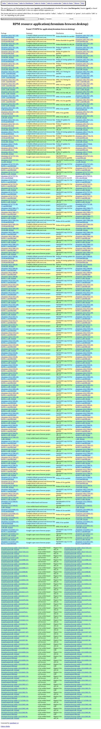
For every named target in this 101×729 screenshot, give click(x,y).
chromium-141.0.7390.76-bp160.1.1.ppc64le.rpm (84, 470)
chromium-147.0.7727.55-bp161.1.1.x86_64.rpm (84, 189)
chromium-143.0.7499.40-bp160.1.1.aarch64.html (9, 402)
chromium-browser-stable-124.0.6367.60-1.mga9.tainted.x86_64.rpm (77, 641)
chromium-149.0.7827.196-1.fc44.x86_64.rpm (84, 56)
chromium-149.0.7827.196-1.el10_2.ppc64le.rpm (84, 100)
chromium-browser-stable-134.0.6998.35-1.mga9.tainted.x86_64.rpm (77, 577)
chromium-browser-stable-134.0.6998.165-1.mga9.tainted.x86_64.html (15, 564)
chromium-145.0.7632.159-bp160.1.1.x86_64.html (10, 289)
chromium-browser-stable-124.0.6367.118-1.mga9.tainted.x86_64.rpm (78, 637)
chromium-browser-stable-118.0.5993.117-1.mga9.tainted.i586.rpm (78, 681)
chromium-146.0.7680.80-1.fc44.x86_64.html (9, 265)
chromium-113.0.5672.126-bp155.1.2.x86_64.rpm (84, 538)
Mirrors (76, 3)
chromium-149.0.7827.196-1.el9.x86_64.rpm (84, 117)
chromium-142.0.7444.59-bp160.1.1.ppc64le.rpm (84, 430)
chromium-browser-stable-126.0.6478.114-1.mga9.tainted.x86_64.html (15, 609)
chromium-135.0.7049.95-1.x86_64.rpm (84, 506)
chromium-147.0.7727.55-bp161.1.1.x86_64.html (9, 189)
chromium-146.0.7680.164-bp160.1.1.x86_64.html (10, 241)
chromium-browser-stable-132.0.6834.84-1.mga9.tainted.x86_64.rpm (77, 589)
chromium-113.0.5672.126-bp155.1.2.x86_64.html (10, 538)
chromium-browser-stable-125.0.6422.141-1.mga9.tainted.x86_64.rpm (78, 617)
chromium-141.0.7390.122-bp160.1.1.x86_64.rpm (84, 450)
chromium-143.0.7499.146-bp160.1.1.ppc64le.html (10, 394)
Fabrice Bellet (5, 726)
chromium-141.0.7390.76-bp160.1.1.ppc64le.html (9, 470)
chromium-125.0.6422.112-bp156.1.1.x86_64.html (10, 534)
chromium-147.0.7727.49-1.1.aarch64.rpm (84, 205)
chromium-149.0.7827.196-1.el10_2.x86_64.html (10, 104)
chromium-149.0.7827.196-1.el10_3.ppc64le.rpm (84, 80)
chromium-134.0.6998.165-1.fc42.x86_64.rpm (84, 518)
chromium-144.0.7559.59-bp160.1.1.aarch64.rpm (84, 366)
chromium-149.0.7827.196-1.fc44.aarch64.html (10, 48)
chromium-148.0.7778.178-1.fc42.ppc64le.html (10, 137)
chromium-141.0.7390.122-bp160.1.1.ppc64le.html (10, 446)
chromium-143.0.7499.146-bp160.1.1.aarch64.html (10, 390)
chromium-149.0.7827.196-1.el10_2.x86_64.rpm (84, 104)
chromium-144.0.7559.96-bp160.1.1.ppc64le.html (9, 358)
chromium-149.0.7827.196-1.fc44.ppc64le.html (10, 52)
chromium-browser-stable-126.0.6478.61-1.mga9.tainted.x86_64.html (14, 613)
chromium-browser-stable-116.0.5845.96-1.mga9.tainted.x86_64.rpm (77, 717)
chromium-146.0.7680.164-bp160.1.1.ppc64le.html (10, 237)
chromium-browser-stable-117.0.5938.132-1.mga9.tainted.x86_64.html (15, 701)
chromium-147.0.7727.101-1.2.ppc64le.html (10, 157)
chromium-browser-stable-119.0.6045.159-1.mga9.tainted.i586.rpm (78, 673)
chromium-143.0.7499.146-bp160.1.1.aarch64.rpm (84, 390)
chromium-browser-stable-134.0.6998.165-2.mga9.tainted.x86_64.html (15, 560)
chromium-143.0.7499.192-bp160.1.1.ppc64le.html (10, 382)
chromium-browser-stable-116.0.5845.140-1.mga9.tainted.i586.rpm (78, 705)
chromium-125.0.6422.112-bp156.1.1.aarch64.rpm (84, 530)
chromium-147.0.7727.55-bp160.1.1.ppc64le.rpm (84, 197)
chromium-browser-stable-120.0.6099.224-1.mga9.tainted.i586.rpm (78, 649)
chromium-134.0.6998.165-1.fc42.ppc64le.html (10, 514)
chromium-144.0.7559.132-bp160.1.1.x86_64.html (10, 337)
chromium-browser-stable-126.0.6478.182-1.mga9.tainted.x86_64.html (15, 601)
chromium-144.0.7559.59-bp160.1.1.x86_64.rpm (84, 374)
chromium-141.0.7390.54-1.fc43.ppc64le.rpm (84, 482)
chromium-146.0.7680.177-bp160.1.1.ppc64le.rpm (84, 213)
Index (4, 3)
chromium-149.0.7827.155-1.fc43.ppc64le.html (10, 125)
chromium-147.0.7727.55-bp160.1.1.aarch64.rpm (84, 193)
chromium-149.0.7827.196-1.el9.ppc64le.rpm (84, 113)
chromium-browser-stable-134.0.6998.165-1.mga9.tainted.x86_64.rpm (78, 564)
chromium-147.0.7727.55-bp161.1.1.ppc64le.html (9, 185)
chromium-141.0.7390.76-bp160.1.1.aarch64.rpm (84, 466)
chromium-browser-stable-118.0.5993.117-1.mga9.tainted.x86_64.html (14, 685)
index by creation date (54, 3)
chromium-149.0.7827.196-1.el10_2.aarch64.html (10, 96)
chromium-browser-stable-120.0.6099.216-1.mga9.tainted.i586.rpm (78, 657)
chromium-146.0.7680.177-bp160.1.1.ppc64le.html (10, 213)
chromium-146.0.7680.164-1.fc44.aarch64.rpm (84, 221)
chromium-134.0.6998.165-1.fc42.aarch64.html (10, 510)
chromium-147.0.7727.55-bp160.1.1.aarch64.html (9, 193)
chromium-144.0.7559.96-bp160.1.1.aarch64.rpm (84, 354)
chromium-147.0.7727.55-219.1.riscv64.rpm (84, 177)
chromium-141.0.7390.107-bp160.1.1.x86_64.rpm (84, 462)
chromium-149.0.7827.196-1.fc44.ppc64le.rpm (84, 52)
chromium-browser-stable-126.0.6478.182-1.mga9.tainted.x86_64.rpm (78, 601)
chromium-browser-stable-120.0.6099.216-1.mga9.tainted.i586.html (15, 657)
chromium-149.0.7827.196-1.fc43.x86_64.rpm (84, 68)
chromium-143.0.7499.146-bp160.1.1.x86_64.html (10, 398)
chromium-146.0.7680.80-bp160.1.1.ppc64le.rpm (84, 273)
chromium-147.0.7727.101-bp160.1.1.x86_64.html (10, 173)
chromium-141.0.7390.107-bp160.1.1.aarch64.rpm (84, 454)
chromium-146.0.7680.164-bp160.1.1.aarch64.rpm (84, 233)
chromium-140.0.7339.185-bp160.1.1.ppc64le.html (10, 494)
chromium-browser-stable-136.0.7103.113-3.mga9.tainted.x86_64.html (15, 548)
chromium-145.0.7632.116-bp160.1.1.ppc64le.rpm (84, 297)
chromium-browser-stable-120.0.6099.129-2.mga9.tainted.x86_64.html (15, 669)
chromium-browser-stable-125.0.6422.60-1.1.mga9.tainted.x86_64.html (14, 629)
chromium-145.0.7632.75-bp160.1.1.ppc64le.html (9, 321)
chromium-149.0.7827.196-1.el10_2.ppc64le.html (10, 100)
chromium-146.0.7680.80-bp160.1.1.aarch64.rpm (84, 269)
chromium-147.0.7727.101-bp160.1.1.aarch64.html (10, 165)
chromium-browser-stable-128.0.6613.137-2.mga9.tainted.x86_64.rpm (78, 593)
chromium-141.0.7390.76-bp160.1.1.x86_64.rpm (84, 474)
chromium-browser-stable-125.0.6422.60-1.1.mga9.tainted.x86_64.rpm (77, 629)
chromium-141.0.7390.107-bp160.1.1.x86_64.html (10, 462)
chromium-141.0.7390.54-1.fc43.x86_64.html (9, 486)
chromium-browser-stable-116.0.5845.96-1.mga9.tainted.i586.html (14, 713)
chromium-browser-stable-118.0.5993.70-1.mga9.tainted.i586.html (14, 689)
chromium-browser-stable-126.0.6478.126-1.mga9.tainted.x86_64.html (15, 605)
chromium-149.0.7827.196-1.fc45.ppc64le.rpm (84, 40)
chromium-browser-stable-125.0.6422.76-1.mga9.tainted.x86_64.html (14, 625)
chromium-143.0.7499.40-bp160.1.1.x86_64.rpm (84, 410)
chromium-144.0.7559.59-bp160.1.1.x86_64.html (9, 374)
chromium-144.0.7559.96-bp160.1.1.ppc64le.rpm (84, 358)
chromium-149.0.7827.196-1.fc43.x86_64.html (10, 68)
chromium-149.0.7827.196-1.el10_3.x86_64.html (10, 88)
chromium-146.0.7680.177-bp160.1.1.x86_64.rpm (84, 217)
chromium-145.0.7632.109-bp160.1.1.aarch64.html (10, 305)
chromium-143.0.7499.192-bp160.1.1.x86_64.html (10, 386)
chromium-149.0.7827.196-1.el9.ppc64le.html (10, 113)
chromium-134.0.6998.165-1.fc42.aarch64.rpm (84, 510)
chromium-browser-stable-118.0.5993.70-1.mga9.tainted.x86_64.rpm (77, 693)
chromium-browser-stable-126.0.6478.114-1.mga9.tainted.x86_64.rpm (78, 609)
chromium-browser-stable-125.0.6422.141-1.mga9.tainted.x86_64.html (15, 617)
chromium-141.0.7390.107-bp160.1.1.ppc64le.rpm (84, 458)
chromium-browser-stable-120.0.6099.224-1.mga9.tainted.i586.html (15, 649)
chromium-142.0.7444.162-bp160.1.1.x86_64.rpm (84, 422)
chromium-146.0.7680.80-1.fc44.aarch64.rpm (84, 257)
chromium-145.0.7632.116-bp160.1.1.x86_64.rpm (84, 301)
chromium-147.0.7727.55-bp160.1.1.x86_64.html (9, 201)
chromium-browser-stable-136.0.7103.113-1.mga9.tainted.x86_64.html (15, 556)
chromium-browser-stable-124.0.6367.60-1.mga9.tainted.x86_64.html (14, 641)
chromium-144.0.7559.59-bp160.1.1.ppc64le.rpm (84, 370)
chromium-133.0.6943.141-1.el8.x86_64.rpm (84, 526)
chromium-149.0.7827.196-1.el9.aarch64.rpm (84, 108)
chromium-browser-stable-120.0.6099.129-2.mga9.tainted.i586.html (15, 665)
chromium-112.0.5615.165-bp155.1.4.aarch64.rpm (84, 542)
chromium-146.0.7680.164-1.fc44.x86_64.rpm (84, 229)
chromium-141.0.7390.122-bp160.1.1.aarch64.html (10, 442)
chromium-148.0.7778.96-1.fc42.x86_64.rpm (84, 153)
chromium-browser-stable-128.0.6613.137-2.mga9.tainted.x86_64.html (15, 593)
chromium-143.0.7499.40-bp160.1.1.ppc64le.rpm (84, 406)
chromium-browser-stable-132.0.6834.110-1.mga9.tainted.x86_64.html (15, 585)
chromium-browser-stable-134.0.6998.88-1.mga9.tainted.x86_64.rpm (77, 573)
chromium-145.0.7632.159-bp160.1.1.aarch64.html (10, 281)
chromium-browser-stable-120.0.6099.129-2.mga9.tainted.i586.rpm (78, 665)
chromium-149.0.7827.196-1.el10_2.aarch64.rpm (84, 96)
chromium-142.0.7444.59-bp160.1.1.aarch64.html (9, 426)
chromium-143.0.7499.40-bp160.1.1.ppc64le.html (9, 406)
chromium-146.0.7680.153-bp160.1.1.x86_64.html (10, 253)
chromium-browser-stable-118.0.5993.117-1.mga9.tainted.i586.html (14, 681)
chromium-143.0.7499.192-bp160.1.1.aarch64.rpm (84, 378)
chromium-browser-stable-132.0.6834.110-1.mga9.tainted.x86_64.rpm (78, 585)
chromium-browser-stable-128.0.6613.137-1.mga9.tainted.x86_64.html (15, 597)
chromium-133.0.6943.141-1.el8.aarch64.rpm (84, 522)
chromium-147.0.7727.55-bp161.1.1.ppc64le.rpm (84, 185)
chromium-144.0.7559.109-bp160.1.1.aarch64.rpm (84, 342)
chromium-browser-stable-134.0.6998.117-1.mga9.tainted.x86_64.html (15, 569)
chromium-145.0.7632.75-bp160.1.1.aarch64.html (9, 317)
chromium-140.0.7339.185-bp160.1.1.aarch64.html (10, 490)
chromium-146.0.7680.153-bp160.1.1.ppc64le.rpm (84, 249)
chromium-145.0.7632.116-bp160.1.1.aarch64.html (10, 293)
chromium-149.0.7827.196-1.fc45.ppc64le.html (10, 40)
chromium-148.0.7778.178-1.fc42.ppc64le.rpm (84, 137)
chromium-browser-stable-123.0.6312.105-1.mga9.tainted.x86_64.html (15, 645)
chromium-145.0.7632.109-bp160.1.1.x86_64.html (10, 313)
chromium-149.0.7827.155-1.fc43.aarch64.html (10, 121)
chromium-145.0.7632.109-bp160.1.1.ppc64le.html (10, 309)
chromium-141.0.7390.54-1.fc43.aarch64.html (9, 478)
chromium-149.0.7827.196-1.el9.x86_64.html (10, 117)
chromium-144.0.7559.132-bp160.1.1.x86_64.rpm (84, 337)
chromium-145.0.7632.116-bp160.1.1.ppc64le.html (10, 297)
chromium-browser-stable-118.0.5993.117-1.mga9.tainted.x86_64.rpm (78, 685)
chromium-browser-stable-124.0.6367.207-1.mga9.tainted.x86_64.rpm (78, 633)
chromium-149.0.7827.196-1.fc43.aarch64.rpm (84, 60)
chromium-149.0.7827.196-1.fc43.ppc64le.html (10, 64)
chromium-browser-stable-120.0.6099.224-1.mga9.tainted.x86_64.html (15, 653)
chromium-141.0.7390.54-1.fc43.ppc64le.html (9, 482)
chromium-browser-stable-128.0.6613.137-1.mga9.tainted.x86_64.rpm (78, 597)
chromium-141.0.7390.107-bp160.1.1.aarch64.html (10, 454)
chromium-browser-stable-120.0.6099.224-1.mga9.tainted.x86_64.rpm (78, 653)
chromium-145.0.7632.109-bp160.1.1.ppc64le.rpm (84, 309)
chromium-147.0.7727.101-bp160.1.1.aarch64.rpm (84, 165)
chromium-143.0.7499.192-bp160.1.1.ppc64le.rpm (84, 382)
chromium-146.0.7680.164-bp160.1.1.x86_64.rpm (84, 241)
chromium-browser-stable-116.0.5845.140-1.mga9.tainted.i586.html (15, 705)
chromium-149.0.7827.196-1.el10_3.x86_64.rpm (84, 88)
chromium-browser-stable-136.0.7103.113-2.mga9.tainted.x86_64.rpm (78, 552)
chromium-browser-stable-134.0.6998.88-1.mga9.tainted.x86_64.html (14, 573)
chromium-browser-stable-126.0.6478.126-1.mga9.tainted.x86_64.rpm (78, 605)
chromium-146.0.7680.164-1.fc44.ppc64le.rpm (84, 225)
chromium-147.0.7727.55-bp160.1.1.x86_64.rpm (84, 201)
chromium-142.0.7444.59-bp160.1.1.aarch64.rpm (84, 426)
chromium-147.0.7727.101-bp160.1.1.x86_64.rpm (84, 173)
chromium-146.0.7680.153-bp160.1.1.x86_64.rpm (84, 253)
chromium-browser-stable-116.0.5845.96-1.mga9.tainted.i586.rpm (77, 713)
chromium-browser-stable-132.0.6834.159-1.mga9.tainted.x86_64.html (15, 581)
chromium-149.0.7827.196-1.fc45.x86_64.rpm (84, 44)
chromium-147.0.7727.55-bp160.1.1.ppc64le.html (9, 197)
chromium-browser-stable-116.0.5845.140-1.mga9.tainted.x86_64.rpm (78, 709)
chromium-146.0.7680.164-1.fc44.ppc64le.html (10, 225)
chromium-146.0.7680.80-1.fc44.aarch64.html (9, 257)
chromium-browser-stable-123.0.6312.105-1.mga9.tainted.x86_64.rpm (78, 645)
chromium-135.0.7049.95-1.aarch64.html (9, 502)
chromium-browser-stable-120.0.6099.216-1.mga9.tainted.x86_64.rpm (78, 661)
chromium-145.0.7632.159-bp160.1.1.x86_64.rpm (84, 289)
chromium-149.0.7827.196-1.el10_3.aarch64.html (10, 72)
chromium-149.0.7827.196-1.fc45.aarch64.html (10, 36)
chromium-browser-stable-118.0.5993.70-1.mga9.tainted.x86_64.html (14, 693)
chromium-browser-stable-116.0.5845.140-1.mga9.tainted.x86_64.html (15, 709)
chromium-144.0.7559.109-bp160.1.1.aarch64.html (10, 342)
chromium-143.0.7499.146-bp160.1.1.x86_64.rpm (84, 398)
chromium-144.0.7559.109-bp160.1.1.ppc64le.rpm (84, 346)
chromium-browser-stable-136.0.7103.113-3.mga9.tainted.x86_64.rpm (78, 548)
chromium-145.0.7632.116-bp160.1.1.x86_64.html (10, 301)
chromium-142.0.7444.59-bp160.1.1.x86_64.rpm (84, 434)
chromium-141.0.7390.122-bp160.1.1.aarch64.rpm (84, 442)
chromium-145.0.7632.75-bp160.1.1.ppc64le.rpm (84, 321)
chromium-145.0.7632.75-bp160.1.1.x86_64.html (9, 325)
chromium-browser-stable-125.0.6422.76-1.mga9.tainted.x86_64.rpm (77, 625)
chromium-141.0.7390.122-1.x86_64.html (10, 438)
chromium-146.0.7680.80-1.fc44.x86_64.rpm (84, 265)
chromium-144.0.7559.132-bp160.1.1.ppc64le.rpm (84, 333)
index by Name (68, 3)
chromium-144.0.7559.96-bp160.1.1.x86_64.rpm (84, 362)
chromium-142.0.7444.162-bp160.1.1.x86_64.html (10, 422)
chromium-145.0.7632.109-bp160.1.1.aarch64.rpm (84, 305)
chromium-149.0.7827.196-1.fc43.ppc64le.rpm (84, 64)
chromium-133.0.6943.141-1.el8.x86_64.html (10, 526)
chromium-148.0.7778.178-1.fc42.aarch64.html (10, 133)
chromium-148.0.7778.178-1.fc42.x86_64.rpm (84, 141)
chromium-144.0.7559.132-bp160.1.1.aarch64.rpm (84, 329)
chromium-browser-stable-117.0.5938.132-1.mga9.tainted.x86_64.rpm (78, 701)
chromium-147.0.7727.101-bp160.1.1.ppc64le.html (10, 169)
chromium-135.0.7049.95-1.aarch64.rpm (84, 502)
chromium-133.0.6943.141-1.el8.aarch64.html (10, 522)
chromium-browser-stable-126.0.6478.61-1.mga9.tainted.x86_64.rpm (77, 613)
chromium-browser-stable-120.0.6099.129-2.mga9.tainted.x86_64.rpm (78, 669)
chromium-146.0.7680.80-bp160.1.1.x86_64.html (9, 277)
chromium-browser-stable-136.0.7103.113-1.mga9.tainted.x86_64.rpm (78, 556)
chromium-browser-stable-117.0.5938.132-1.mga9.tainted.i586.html (15, 697)
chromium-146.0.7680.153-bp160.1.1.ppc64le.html (10, 249)
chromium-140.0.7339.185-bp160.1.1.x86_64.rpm (84, 498)
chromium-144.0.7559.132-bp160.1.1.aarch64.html (10, 329)
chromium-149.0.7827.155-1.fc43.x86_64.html (10, 129)
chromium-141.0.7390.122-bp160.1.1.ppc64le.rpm (84, 446)
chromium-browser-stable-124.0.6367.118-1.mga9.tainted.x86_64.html (15, 637)
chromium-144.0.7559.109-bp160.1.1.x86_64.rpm (84, 350)
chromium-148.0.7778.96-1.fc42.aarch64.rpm (84, 145)
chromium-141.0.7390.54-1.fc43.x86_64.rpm (84, 486)
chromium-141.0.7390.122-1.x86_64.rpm (84, 438)
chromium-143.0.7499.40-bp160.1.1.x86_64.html (9, 410)
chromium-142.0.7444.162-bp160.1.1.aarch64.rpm (84, 414)
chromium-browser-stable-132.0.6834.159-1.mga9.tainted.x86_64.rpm (78, 581)
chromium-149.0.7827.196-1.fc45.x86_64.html (10, 44)
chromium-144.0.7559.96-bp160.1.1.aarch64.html (9, 354)
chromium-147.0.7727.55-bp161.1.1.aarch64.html (9, 181)
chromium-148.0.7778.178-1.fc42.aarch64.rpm (84, 133)
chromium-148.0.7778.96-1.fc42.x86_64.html (9, 153)
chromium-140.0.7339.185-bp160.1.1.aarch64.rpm (84, 490)
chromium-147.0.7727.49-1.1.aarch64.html (9, 205)
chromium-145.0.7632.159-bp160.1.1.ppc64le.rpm (84, 285)
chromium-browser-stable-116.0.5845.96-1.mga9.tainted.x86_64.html (14, 717)
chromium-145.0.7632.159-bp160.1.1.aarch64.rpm (84, 281)
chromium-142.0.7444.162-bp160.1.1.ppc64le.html (10, 418)
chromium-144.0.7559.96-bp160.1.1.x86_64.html (9, 362)
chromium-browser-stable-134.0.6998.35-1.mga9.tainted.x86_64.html (14, 577)
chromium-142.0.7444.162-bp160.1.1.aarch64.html (10, 414)
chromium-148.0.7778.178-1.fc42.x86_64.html (10, 141)
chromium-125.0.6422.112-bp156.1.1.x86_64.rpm (84, 534)
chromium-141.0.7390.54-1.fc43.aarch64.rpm (84, 478)
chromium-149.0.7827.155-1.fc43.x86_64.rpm (84, 129)
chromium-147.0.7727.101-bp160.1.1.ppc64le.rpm (84, 169)
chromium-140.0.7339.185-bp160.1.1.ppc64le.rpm (84, 494)
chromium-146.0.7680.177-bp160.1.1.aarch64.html (10, 209)
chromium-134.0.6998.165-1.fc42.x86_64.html (10, 518)
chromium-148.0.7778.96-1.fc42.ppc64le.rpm (84, 149)
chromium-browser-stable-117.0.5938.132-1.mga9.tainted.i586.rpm (78, 697)
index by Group (13, 3)
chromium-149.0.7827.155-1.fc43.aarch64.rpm (84, 121)
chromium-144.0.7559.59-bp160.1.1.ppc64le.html (9, 370)
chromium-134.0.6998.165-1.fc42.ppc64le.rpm (84, 514)
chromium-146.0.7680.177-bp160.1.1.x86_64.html (10, 217)
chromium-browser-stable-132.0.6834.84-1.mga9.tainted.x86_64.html (14, 589)
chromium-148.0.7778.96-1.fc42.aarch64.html (9, 145)
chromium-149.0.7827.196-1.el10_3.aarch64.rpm (84, 72)
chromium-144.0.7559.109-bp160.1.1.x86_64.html (10, 350)
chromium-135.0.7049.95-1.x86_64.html (9, 506)
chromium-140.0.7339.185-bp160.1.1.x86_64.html (10, 498)
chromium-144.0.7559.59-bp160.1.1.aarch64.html (9, 366)
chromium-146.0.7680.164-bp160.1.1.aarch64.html (10, 233)
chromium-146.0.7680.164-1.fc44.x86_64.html (10, 229)
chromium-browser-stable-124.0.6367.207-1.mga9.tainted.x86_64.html (15, 633)
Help (82, 3)
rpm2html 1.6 (14, 723)
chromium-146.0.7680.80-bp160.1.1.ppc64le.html (9, 273)
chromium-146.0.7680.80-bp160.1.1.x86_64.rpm (84, 277)
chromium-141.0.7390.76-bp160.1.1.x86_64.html (9, 474)
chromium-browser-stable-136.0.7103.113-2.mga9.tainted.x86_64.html (15, 552)
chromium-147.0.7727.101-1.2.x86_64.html (10, 161)
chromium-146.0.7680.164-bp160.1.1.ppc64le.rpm (84, 237)
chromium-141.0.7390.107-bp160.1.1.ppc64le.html (10, 458)
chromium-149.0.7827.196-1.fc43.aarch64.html (10, 60)
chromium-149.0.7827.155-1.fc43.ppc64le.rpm (84, 125)
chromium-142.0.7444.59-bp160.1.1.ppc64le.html (9, 430)
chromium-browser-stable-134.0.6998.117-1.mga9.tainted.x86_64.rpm (78, 569)
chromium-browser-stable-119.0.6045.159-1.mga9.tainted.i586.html (15, 673)
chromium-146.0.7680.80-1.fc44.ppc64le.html (9, 261)
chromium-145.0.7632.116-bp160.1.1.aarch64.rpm (84, 293)
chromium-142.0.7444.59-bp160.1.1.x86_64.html (9, 434)
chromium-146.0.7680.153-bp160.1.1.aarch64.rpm (84, 245)
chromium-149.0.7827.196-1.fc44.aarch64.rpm (84, 48)
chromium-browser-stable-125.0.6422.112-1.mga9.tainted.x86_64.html (15, 621)
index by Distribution (26, 3)
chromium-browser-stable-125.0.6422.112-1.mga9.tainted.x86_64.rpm (78, 621)
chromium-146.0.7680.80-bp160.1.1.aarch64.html (9, 269)
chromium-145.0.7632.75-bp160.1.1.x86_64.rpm (84, 325)
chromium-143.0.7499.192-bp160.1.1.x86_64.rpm (84, 386)
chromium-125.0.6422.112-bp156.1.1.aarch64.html (10, 530)
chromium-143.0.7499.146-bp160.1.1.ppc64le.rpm (84, 394)
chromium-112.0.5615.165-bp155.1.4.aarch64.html (10, 542)
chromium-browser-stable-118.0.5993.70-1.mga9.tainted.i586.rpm (77, 689)
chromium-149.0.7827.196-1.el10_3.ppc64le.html (10, 80)
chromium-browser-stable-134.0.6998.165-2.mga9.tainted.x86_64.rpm (78, 560)
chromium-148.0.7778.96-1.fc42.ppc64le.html (9, 149)
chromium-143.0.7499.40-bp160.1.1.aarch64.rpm (84, 402)
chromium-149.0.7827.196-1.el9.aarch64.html (10, 108)
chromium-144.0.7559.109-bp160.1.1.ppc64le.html (10, 346)
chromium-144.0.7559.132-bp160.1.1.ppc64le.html (10, 333)
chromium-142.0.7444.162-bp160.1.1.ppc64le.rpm (84, 418)
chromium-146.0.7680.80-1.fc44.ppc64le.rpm (84, 261)
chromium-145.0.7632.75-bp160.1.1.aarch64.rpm (84, 317)
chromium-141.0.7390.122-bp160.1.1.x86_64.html (10, 450)
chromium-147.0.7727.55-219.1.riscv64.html (9, 177)
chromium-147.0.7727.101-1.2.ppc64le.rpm (84, 157)
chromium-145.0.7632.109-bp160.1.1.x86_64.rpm (84, 313)
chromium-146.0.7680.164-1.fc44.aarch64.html (10, 221)
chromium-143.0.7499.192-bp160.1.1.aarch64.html (10, 378)
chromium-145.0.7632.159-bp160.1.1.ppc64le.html (10, 285)
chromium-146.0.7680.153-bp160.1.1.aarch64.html (10, 245)
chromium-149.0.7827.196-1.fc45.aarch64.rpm (84, 36)
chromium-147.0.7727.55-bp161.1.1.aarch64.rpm (84, 181)
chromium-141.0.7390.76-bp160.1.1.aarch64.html (9, 466)
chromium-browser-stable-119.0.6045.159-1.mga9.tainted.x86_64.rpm (78, 677)
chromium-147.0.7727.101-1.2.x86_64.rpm (84, 161)
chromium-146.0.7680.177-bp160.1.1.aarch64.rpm (84, 209)
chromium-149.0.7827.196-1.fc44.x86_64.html (10, 56)
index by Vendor (40, 3)
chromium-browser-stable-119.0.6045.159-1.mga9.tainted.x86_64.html (15, 677)
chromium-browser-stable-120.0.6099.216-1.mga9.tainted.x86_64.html (15, 661)
